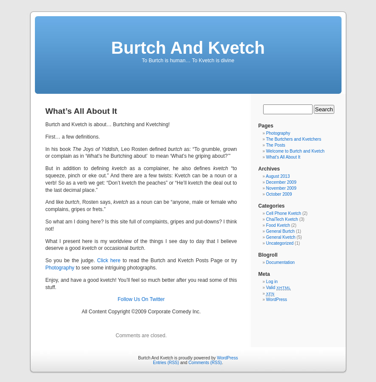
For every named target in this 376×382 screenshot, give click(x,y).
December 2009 (281, 182)
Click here (109, 260)
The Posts (275, 145)
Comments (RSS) (205, 362)
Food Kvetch (278, 225)
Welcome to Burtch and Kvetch (295, 151)
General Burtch (280, 231)
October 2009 (279, 194)
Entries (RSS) (166, 362)
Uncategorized (279, 243)
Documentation (280, 262)
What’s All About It (283, 157)
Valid (278, 287)
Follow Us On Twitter (141, 299)
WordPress (276, 299)
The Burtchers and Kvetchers (293, 139)
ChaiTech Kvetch (282, 219)
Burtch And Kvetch (188, 47)
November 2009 (281, 188)
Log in (272, 281)
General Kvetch (281, 237)
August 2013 (278, 176)
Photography (60, 268)
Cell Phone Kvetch (283, 213)
